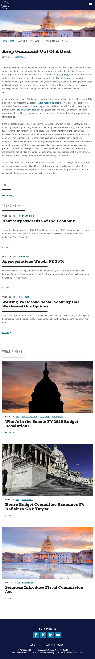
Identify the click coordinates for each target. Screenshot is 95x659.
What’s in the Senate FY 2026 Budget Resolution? (41, 423)
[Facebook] (36, 635)
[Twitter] (43, 635)
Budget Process (57, 417)
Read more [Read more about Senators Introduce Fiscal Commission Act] (8, 598)
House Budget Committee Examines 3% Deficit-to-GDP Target (44, 506)
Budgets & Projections (29, 417)
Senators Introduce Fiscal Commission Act (44, 589)
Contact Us (35, 645)
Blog (17, 417)
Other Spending (45, 417)
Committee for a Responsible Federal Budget (5, 5)
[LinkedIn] (50, 635)
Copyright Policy (54, 645)
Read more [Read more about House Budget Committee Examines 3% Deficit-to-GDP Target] (8, 515)
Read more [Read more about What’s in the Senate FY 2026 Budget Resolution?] (8, 433)
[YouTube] (58, 635)
